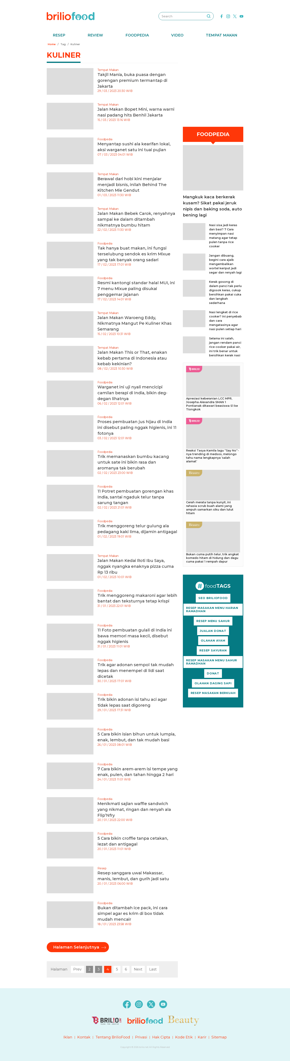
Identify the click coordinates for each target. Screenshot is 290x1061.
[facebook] (221, 16)
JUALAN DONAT (213, 631)
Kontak (83, 1037)
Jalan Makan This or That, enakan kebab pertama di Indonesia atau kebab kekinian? (132, 358)
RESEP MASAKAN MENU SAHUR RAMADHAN (211, 662)
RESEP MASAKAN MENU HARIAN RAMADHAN (212, 609)
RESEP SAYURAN (213, 650)
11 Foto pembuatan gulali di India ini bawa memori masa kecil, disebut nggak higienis (134, 636)
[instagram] (228, 16)
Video (177, 35)
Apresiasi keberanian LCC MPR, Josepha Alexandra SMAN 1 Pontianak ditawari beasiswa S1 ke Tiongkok (212, 404)
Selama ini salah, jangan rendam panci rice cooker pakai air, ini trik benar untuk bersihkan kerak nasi (225, 347)
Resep (59, 35)
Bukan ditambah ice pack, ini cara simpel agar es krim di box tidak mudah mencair (132, 913)
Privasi (141, 1037)
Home (52, 44)
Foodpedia (137, 35)
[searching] (208, 16)
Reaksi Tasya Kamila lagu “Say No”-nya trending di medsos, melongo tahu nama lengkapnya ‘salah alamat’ (212, 456)
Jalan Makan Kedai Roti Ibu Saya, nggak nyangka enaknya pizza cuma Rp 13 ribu (135, 566)
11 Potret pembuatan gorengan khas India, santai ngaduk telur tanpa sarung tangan (135, 497)
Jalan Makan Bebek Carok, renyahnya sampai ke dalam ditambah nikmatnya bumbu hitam (136, 219)
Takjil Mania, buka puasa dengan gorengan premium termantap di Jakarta (132, 80)
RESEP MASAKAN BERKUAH (213, 693)
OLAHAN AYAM (213, 640)
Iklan (67, 1037)
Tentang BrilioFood (112, 1037)
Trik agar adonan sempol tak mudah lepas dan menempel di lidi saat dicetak (135, 670)
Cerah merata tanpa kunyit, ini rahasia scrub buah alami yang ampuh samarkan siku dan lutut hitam (209, 507)
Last (153, 969)
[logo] (70, 16)
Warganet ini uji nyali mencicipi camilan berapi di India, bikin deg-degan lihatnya (132, 393)
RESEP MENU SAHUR (213, 621)
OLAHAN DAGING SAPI (213, 683)
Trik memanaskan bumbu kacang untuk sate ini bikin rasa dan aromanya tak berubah (133, 462)
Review (95, 35)
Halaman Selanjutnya (76, 947)
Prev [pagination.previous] (77, 969)
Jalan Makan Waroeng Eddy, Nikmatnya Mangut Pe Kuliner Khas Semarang (134, 323)
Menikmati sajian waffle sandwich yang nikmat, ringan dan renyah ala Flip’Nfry (134, 809)
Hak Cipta (161, 1037)
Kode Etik (184, 1037)
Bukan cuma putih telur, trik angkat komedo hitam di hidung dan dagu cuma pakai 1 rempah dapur (212, 557)
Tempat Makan (221, 35)
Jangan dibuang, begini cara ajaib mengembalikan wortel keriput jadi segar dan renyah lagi (225, 264)
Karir (202, 1037)
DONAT (213, 673)
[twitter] (235, 16)
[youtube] (241, 16)
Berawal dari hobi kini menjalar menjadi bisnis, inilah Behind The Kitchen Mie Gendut (132, 184)
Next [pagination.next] (138, 969)
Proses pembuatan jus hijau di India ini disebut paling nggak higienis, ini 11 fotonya (136, 427)
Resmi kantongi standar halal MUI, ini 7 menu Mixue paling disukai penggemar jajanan (136, 288)
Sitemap (219, 1037)
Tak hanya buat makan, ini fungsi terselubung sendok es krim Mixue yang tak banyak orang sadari (133, 254)
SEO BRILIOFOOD (213, 598)
